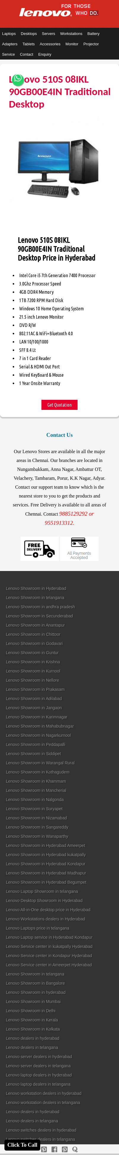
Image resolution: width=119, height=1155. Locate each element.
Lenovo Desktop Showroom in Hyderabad (44, 900)
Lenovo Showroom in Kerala (32, 1020)
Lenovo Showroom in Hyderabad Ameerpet (45, 845)
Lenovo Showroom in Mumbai (33, 1001)
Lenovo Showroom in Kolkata (33, 1029)
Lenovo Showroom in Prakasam (35, 689)
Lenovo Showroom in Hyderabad (36, 588)
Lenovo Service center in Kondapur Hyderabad (49, 955)
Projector (91, 44)
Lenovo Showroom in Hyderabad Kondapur (46, 864)
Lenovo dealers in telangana (32, 1047)
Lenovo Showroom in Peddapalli (35, 744)
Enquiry (44, 54)
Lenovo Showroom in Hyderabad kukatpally (46, 854)
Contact (26, 54)
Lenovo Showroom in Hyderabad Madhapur (46, 873)
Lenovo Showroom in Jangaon (34, 707)
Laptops (9, 33)
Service (8, 54)
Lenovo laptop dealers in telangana (38, 1084)
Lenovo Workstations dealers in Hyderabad (45, 919)
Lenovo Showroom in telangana (35, 597)
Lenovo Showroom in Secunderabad (39, 616)
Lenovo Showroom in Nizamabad (36, 818)
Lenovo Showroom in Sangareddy (37, 827)
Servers (48, 33)
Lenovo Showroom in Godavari (34, 643)
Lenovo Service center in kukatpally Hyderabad (49, 946)
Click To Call (22, 1145)
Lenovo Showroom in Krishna (33, 662)
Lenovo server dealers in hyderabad (39, 1056)
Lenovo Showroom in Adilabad (34, 698)
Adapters (9, 44)
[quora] (75, 1149)
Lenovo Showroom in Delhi (30, 1010)
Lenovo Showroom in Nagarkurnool (38, 735)
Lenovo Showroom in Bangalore (35, 983)
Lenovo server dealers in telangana (38, 1065)
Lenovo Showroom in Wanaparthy (37, 836)
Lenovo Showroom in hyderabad (36, 992)
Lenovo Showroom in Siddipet (33, 753)
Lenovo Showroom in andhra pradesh (40, 606)
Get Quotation (59, 405)
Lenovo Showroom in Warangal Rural (40, 763)
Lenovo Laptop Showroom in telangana (42, 891)
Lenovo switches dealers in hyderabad (41, 1130)
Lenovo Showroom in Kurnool (33, 671)
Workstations (71, 33)
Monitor (71, 44)
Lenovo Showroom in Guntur (32, 652)
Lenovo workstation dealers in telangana (43, 1102)
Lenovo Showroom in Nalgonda (35, 799)
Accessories (50, 44)
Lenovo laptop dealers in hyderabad (39, 1075)
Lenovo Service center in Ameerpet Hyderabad (49, 964)
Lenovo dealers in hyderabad (33, 1038)
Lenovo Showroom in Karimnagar (36, 717)
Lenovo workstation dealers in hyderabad (43, 1093)
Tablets (28, 44)
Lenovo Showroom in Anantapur (35, 625)
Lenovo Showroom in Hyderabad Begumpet (46, 882)
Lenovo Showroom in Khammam (36, 781)
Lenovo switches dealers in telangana (40, 1139)
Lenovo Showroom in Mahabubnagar (40, 726)
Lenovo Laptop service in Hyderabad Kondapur (49, 937)
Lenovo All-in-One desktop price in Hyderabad (48, 909)
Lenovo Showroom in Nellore (32, 680)
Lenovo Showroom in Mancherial (36, 790)
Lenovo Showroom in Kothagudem (38, 772)
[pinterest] (44, 1149)
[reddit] (64, 1149)
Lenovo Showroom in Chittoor (33, 634)
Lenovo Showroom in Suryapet (34, 808)
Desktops (29, 33)
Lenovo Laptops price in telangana (37, 928)
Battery (93, 33)
